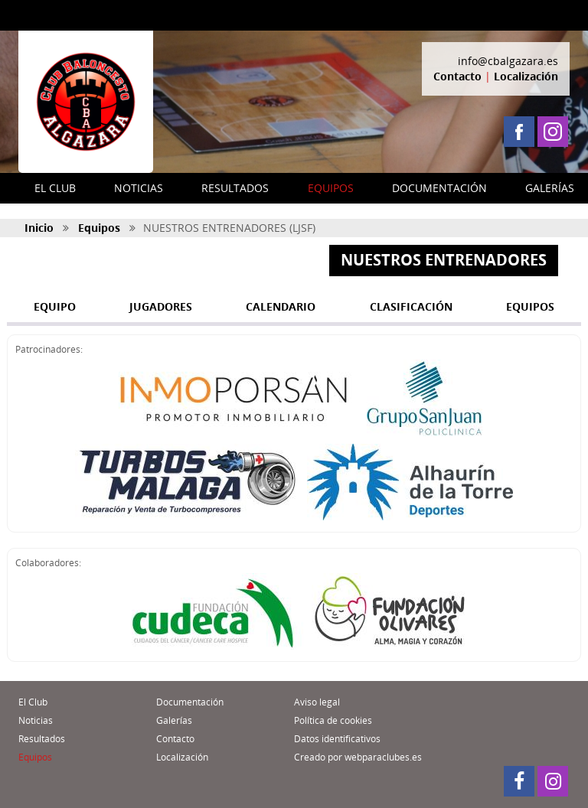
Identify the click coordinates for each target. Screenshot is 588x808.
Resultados (41, 738)
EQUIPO (55, 306)
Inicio (39, 227)
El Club (32, 702)
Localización (526, 76)
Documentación (190, 702)
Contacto (457, 76)
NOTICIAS (138, 188)
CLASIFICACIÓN (411, 306)
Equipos (99, 227)
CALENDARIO (280, 306)
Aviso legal (317, 702)
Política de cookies (333, 720)
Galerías (174, 720)
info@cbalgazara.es (508, 61)
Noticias (35, 720)
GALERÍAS (549, 188)
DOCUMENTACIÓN (439, 188)
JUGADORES (160, 306)
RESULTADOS (235, 188)
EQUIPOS (331, 188)
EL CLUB (55, 188)
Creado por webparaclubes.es (358, 757)
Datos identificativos (337, 738)
